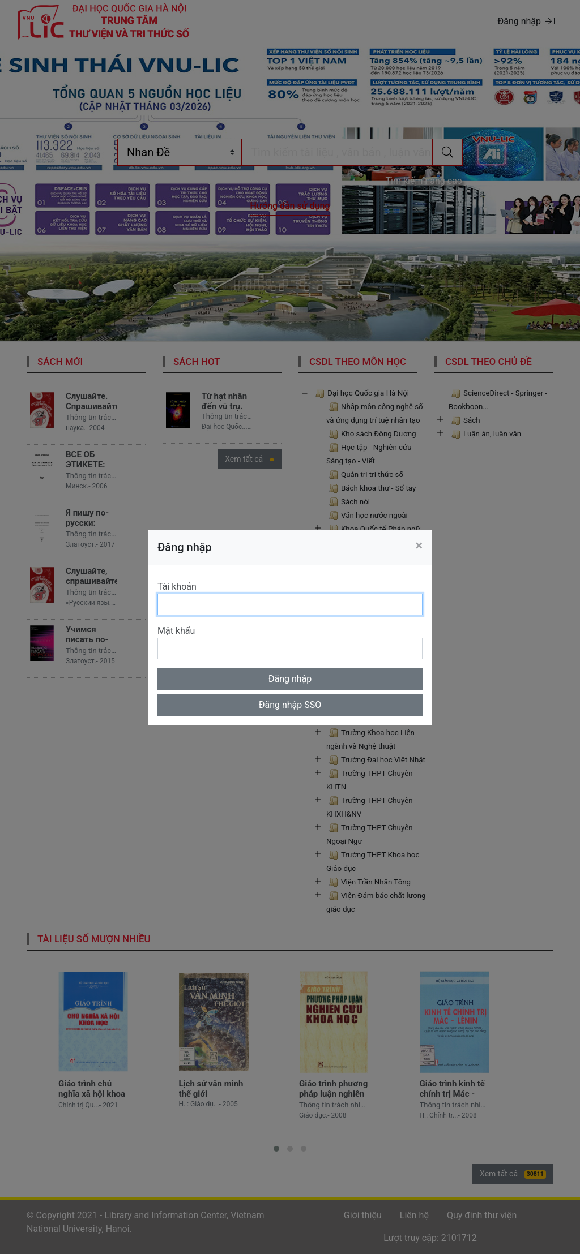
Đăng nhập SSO (290, 704)
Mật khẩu (176, 630)
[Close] (419, 545)
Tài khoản (177, 586)
